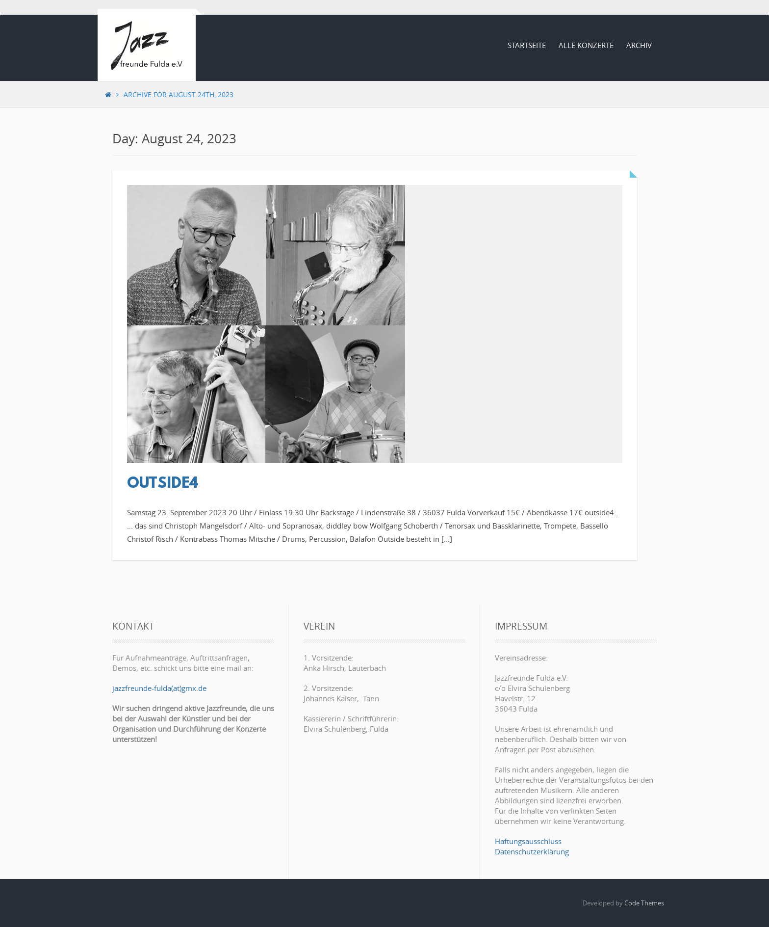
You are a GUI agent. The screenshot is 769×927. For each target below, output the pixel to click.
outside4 (163, 484)
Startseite (527, 45)
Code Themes (644, 903)
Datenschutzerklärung (532, 851)
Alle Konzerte (586, 45)
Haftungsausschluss (528, 841)
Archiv (639, 45)
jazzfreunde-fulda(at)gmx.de (159, 688)
